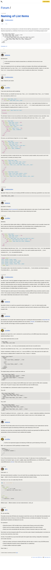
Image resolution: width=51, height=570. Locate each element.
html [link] (2, 23)
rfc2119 (12, 473)
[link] (46, 1)
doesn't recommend (13, 211)
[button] (4, 48)
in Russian (32, 324)
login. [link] (17, 564)
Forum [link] (5, 7)
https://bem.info (46, 322)
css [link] (6, 23)
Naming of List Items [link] (15, 16)
